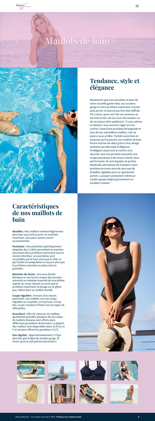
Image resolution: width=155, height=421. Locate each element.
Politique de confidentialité (68, 417)
